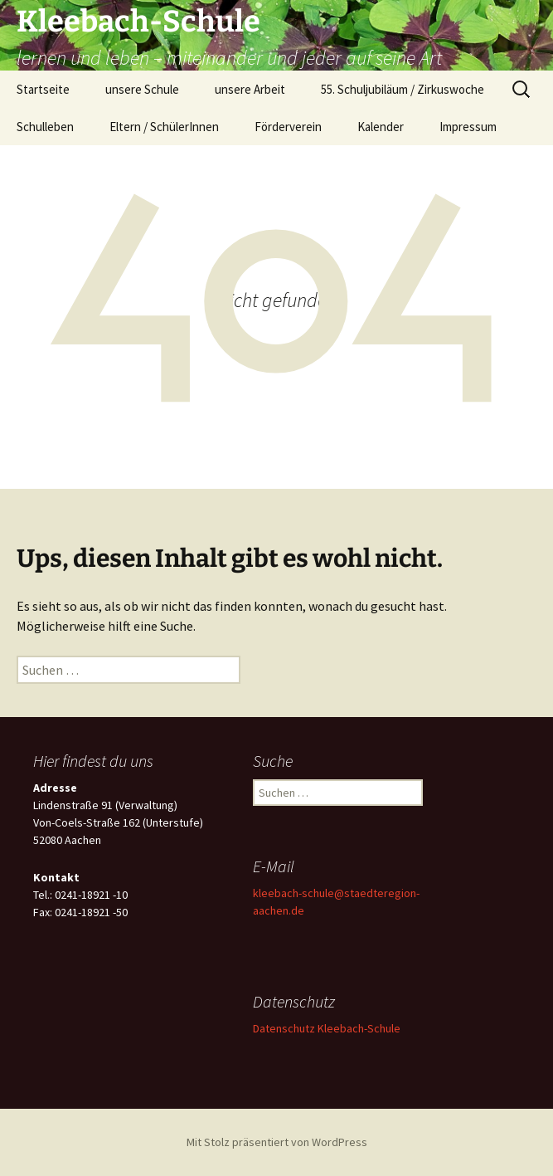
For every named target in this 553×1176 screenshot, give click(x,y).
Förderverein (288, 126)
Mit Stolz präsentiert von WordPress (277, 1142)
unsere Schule (142, 89)
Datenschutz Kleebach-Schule (326, 1028)
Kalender (380, 126)
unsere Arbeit (250, 89)
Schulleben (45, 126)
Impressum (468, 126)
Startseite (43, 89)
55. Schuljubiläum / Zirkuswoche (402, 89)
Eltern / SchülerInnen (164, 126)
